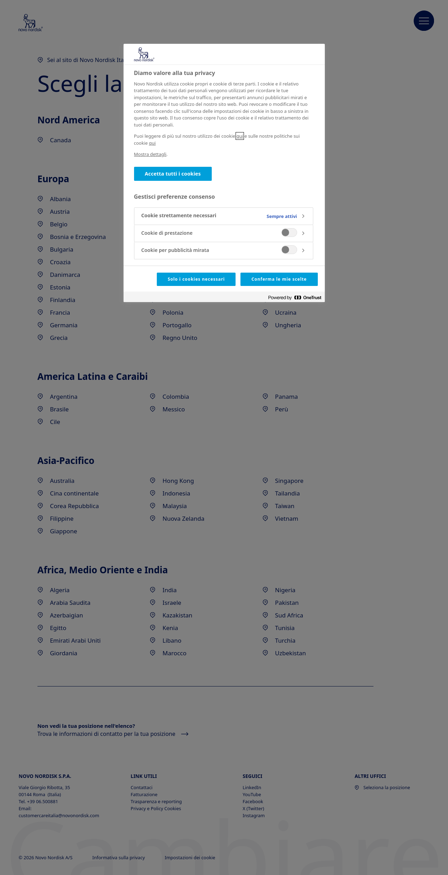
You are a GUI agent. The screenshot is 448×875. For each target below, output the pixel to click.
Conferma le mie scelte (279, 279)
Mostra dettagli (150, 154)
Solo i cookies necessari (196, 279)
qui (239, 136)
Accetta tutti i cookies (173, 173)
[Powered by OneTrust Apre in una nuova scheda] (294, 297)
